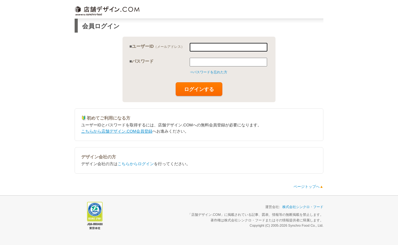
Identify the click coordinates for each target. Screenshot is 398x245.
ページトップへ (308, 186)
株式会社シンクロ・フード (302, 207)
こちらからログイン (136, 163)
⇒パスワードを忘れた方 (208, 72)
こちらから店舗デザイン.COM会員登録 (116, 131)
